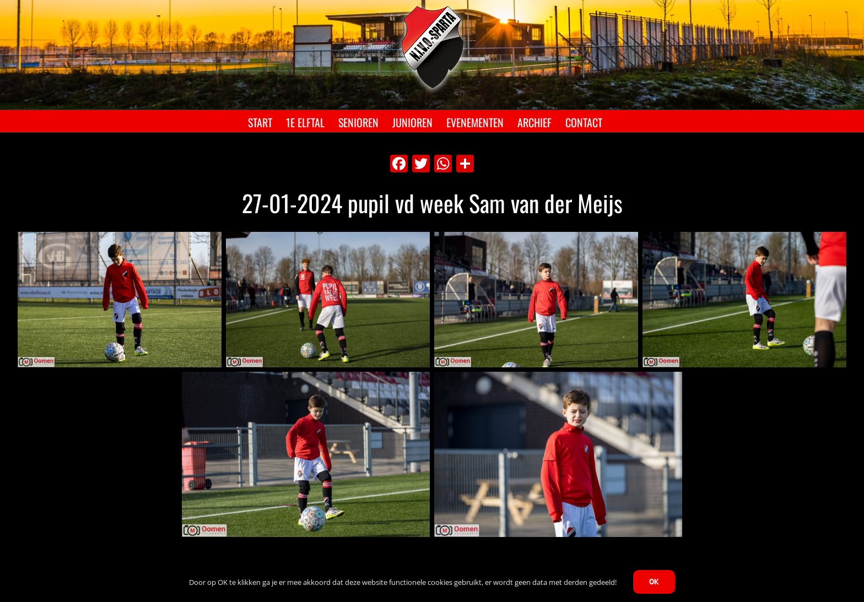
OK (654, 582)
